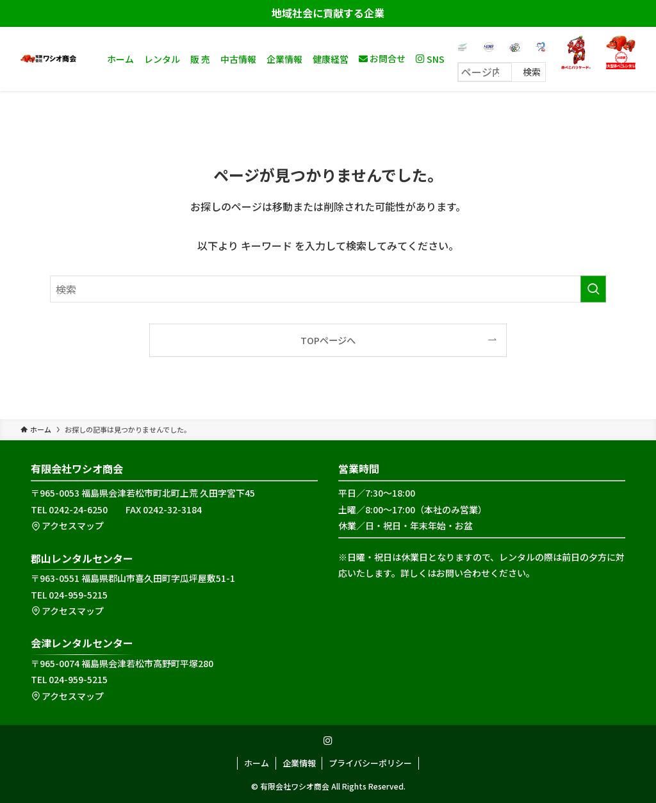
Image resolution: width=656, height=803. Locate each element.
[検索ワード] (328, 289)
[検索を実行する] (593, 289)
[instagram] (328, 741)
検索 (532, 71)
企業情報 (299, 763)
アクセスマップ (67, 525)
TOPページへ (328, 340)
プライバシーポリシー (370, 763)
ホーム (256, 763)
